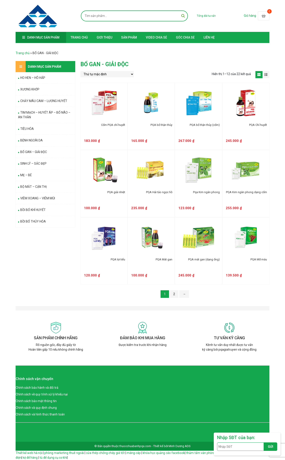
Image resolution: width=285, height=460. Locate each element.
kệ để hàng (30, 457)
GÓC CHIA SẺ (185, 37)
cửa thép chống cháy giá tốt (105, 453)
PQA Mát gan (164, 259)
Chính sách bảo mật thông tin (36, 401)
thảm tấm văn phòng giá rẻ (205, 453)
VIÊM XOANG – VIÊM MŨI (37, 198)
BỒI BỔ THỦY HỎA (33, 221)
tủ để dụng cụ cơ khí (53, 457)
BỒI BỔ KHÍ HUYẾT (33, 210)
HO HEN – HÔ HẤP (32, 78)
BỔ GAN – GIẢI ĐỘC (33, 152)
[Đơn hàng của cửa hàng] (107, 74)
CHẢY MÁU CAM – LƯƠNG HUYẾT (43, 101)
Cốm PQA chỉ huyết (113, 125)
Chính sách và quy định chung (36, 407)
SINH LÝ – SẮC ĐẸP (33, 163)
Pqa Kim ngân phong (206, 192)
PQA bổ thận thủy (161, 125)
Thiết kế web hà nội (29, 453)
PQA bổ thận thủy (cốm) (205, 125)
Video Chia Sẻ (156, 37)
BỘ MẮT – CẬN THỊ (33, 186)
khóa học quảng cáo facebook (164, 453)
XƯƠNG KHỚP (29, 89)
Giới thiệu (104, 37)
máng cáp (134, 453)
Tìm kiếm (183, 16)
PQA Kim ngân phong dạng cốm (246, 192)
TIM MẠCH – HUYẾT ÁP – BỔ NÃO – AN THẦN (44, 115)
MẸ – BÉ (26, 175)
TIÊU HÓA (27, 129)
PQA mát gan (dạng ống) (204, 259)
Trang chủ (79, 37)
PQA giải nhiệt (116, 192)
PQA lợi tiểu (118, 259)
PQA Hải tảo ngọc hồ (159, 192)
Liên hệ (209, 37)
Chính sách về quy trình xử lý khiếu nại (42, 394)
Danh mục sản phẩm (43, 37)
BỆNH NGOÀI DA (31, 140)
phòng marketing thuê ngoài (64, 453)
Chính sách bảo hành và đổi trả (37, 387)
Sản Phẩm (129, 37)
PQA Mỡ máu (258, 259)
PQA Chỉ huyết (258, 125)
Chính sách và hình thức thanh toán (40, 414)
